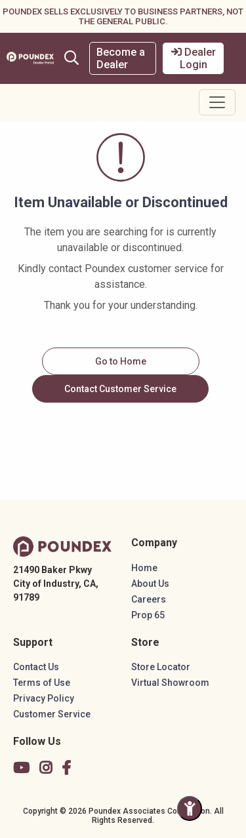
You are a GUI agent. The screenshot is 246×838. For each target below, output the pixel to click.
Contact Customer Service (120, 389)
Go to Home (120, 361)
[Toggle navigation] (217, 102)
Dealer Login (193, 58)
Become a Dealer (120, 58)
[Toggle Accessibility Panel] (189, 808)
